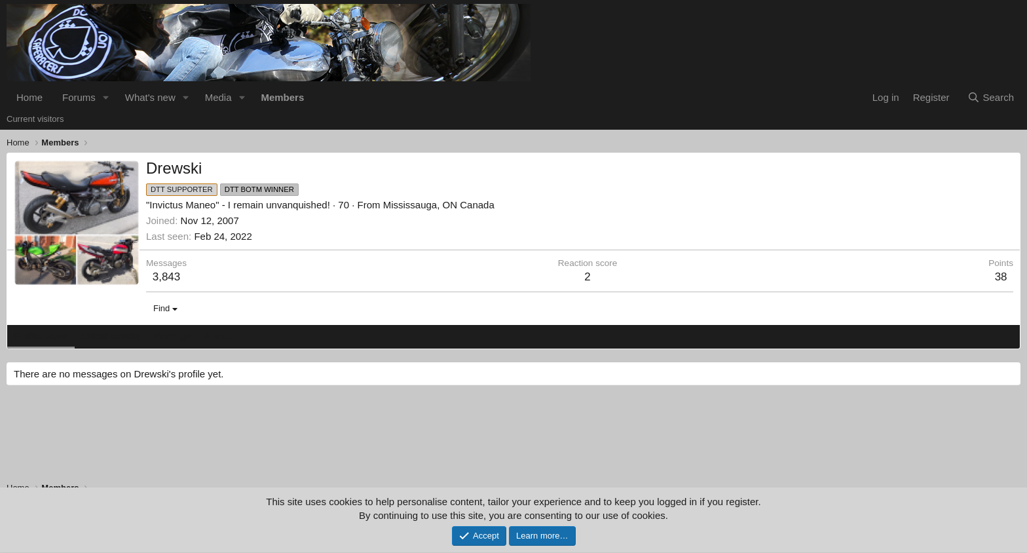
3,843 (167, 277)
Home (29, 97)
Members (282, 97)
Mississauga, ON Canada (439, 204)
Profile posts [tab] (41, 335)
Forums (79, 97)
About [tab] (217, 335)
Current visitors (35, 119)
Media (218, 97)
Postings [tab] (172, 335)
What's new (150, 97)
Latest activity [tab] (111, 335)
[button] (106, 97)
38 (1001, 277)
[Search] (990, 97)
